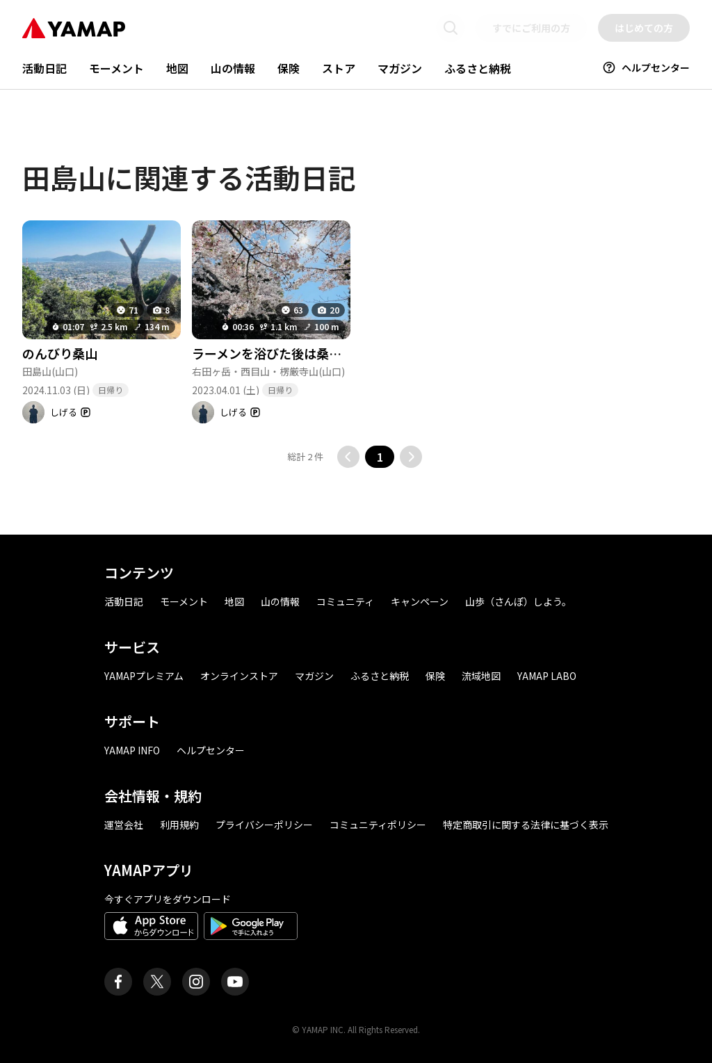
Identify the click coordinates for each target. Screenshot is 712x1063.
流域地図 (481, 676)
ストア (338, 68)
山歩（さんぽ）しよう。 (518, 601)
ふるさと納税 (477, 68)
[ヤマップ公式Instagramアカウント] (196, 982)
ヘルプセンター (646, 67)
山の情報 (233, 68)
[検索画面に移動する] (450, 28)
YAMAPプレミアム (144, 676)
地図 (177, 68)
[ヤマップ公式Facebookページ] (118, 982)
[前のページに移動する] (348, 457)
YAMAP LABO (546, 676)
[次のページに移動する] (411, 457)
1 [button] (380, 456)
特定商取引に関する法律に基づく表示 (525, 824)
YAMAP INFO (132, 750)
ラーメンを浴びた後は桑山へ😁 (280, 353)
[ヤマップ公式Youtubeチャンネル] (235, 982)
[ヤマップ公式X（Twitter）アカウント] (157, 982)
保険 (288, 68)
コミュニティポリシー (378, 824)
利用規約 (179, 824)
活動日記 (44, 68)
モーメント (116, 68)
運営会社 (123, 824)
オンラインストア (239, 676)
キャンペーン (419, 601)
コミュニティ (345, 601)
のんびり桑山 (59, 353)
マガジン (400, 68)
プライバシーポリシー (264, 824)
